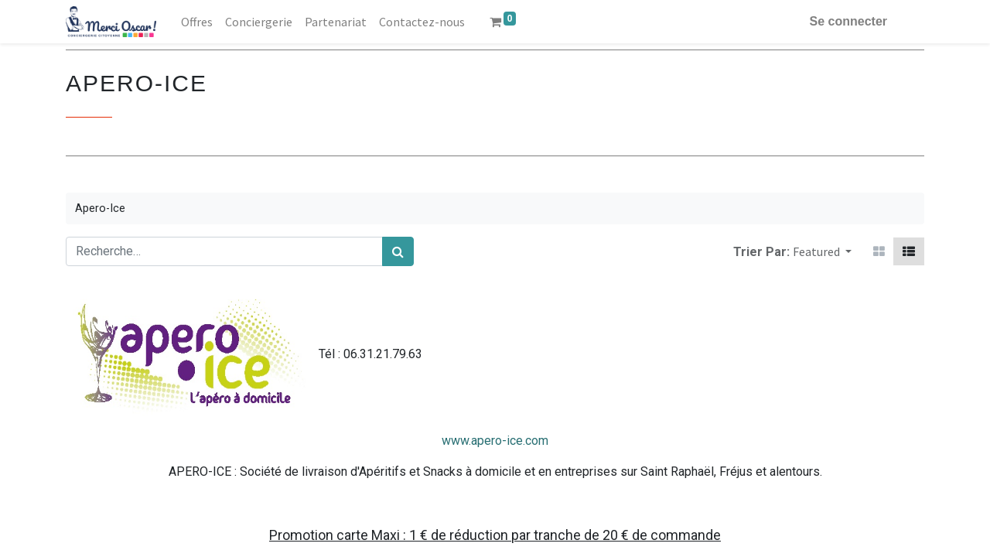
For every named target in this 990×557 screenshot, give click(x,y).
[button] (822, 251)
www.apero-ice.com (495, 440)
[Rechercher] (398, 251)
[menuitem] (197, 21)
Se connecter (848, 21)
